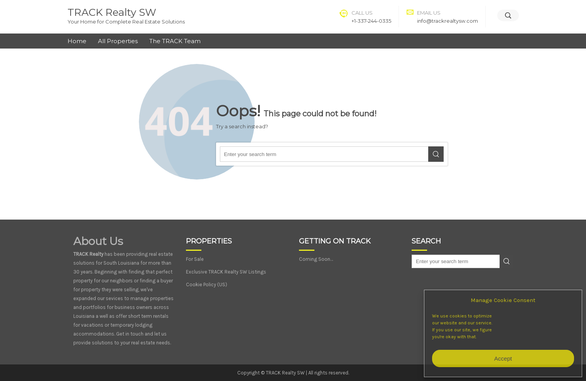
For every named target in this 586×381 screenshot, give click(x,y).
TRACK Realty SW (112, 12)
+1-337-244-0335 (371, 21)
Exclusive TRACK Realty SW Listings (226, 272)
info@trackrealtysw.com (447, 21)
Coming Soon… (316, 259)
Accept (503, 358)
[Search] (508, 15)
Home (77, 41)
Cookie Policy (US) (206, 284)
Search (436, 154)
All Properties (118, 41)
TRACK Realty (88, 254)
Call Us (362, 13)
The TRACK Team (175, 41)
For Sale (195, 259)
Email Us (429, 13)
